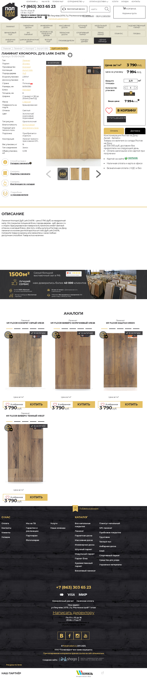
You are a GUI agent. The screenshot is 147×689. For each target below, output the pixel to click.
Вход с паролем (103, 16)
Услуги (115, 2)
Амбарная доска (107, 546)
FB (70, 636)
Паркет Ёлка (81, 558)
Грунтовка (104, 537)
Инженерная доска (84, 544)
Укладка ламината (19, 163)
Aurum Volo (42, 48)
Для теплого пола (30, 128)
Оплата (114, 130)
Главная (7, 48)
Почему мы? (57, 2)
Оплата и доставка (97, 2)
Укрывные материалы (110, 564)
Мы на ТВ (45, 2)
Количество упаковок (111, 89)
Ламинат (18, 48)
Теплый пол (105, 541)
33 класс (26, 63)
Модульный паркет (84, 554)
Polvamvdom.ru (70, 646)
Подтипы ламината (20, 174)
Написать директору (58, 18)
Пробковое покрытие (110, 532)
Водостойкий (28, 125)
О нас (6, 517)
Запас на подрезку (129, 94)
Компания (31, 2)
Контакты (136, 2)
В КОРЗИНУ (126, 110)
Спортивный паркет (109, 555)
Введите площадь (109, 82)
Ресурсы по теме (14, 665)
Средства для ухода (109, 560)
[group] (73, 112)
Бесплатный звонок (73, 9)
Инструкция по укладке (22, 184)
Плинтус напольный (109, 523)
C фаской (26, 102)
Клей (101, 551)
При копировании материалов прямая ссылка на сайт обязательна (73, 653)
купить (36, 404)
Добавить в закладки (89, 508)
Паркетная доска (83, 535)
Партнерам (31, 535)
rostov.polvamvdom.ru (10, 11)
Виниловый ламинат (85, 570)
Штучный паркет (83, 549)
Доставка (135, 130)
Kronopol (30, 48)
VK (62, 636)
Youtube (85, 636)
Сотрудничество (75, 2)
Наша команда (57, 528)
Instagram (77, 636)
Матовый (26, 90)
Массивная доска (84, 540)
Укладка (125, 2)
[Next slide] (98, 175)
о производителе (19, 194)
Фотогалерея (32, 540)
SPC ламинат (105, 528)
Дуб (24, 73)
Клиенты (6, 532)
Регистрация (88, 16)
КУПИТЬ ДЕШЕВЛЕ (116, 118)
